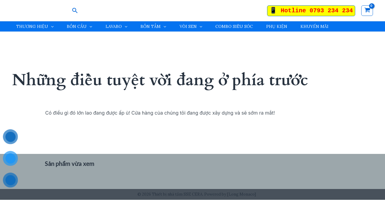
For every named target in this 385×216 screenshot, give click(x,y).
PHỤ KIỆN (276, 26)
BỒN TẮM (153, 27)
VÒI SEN (191, 27)
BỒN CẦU (79, 27)
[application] (51, 27)
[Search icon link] (75, 11)
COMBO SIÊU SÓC (234, 26)
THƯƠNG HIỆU (35, 27)
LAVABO (116, 27)
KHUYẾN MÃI (314, 26)
